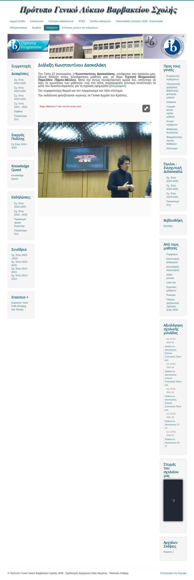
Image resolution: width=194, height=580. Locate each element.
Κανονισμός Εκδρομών (172, 260)
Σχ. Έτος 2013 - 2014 (20, 277)
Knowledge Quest (17, 177)
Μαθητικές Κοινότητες (172, 131)
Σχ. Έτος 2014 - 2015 (20, 270)
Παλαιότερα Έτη (20, 118)
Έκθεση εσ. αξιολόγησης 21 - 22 (173, 424)
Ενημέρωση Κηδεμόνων (172, 78)
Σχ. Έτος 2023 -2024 (19, 257)
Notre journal (170, 276)
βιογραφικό (117, 86)
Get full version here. (72, 106)
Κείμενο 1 (169, 551)
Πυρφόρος (172, 254)
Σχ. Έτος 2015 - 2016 (20, 263)
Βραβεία (36, 27)
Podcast (170, 295)
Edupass (171, 102)
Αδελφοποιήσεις (18, 27)
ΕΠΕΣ (82, 21)
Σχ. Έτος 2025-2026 (172, 179)
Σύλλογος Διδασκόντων (61, 21)
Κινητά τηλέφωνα (171, 123)
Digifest (18, 111)
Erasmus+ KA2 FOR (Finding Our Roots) (19, 306)
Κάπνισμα (171, 148)
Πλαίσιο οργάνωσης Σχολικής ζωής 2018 (172, 304)
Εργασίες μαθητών (171, 289)
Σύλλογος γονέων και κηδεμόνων (80, 27)
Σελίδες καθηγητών (100, 21)
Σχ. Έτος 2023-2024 (20, 89)
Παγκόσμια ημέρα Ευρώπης (20, 222)
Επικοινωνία (36, 21)
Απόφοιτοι (51, 27)
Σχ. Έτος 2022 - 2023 (20, 213)
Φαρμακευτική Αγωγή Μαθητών (174, 140)
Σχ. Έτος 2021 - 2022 (20, 105)
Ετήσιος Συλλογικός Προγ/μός (173, 356)
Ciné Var (171, 282)
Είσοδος (168, 226)
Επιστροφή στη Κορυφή (174, 573)
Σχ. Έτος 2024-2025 (20, 81)
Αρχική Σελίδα (17, 21)
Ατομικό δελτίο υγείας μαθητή (170, 111)
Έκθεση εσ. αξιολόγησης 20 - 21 (173, 442)
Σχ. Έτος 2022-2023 (20, 97)
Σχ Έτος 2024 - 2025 (19, 146)
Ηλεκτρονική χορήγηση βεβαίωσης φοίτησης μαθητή (173, 90)
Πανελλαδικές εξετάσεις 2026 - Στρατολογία (139, 21)
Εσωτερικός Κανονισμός (172, 268)
